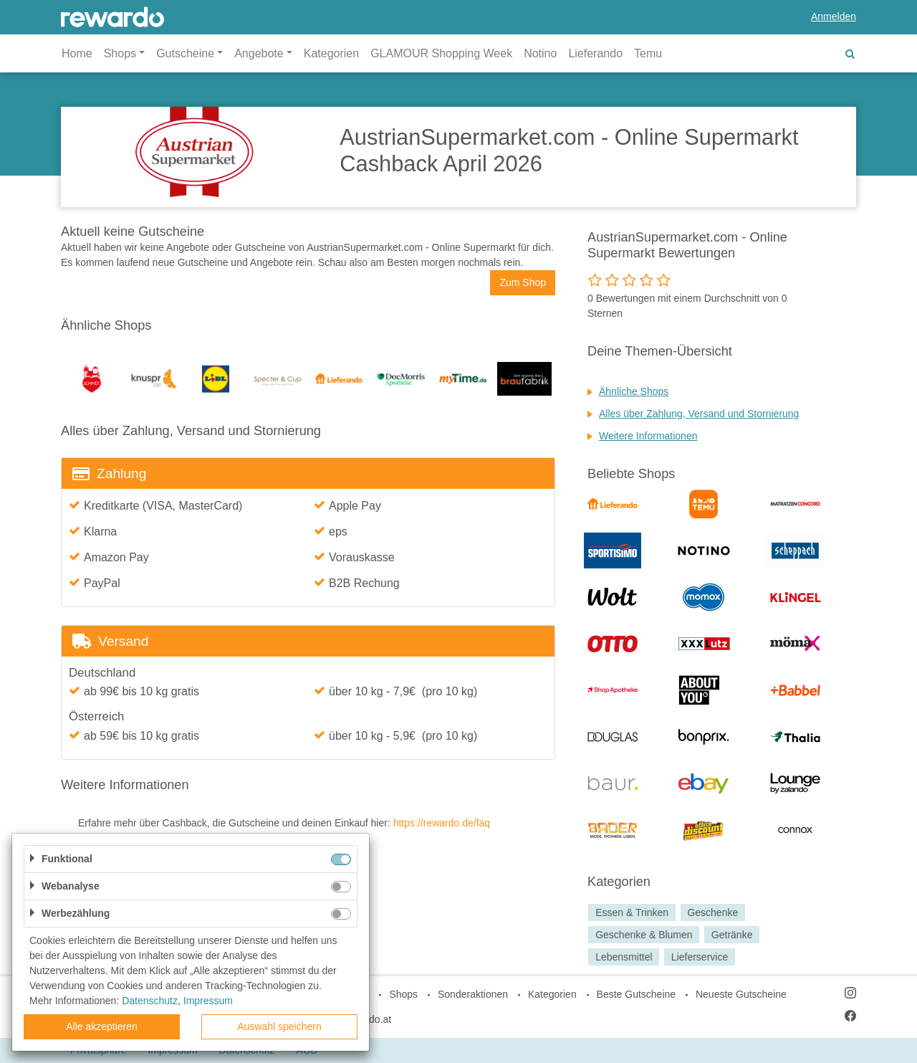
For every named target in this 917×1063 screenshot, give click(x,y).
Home (77, 53)
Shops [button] (120, 53)
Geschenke (712, 912)
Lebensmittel (623, 957)
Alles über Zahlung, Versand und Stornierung (699, 413)
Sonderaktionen (473, 994)
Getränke (732, 934)
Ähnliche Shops (633, 391)
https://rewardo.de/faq (441, 823)
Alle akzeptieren (102, 1026)
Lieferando (595, 53)
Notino (540, 53)
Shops (403, 994)
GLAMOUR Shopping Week (441, 53)
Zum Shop (522, 282)
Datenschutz (150, 1000)
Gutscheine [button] (185, 53)
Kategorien (331, 53)
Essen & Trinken (631, 912)
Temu (648, 53)
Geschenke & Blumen (643, 934)
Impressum (208, 1000)
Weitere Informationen (648, 436)
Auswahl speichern (279, 1026)
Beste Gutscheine (636, 994)
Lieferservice (699, 957)
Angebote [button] (259, 53)
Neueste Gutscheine (741, 994)
